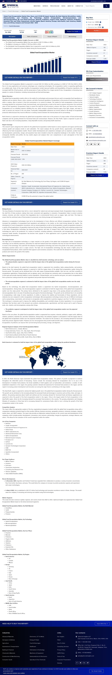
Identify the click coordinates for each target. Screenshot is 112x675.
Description (12, 37)
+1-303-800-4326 (10, 1)
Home (4, 11)
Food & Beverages (13, 11)
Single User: (93, 22)
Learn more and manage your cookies (14, 673)
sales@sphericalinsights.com (97, 137)
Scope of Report (52, 37)
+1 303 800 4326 (96, 130)
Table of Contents (32, 37)
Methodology (72, 37)
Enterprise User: (94, 27)
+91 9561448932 (22, 1)
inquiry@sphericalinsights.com (97, 140)
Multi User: (93, 25)
